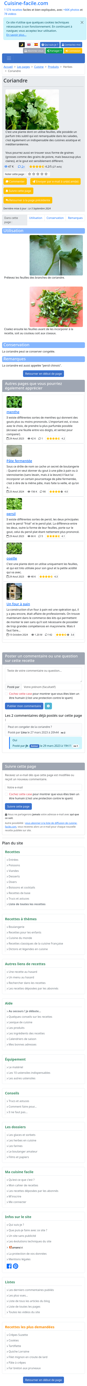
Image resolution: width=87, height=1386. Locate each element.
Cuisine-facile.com (26, 3)
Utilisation (35, 218)
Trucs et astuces (18, 898)
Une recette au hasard (22, 972)
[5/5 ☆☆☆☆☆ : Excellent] (46, 174)
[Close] (82, 22)
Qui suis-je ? (50, 44)
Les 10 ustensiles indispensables (28, 1073)
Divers (12, 882)
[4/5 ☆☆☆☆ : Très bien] (42, 174)
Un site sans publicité (21, 1236)
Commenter (15, 181)
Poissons (13, 865)
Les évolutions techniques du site (29, 1241)
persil (11, 513)
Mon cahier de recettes (22, 1185)
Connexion (73, 50)
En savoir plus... (16, 35)
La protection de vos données (27, 1254)
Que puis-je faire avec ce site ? (27, 1230)
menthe (13, 412)
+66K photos (71, 10)
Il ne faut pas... (17, 1112)
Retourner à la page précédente (28, 200)
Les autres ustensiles (21, 1078)
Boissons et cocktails (21, 887)
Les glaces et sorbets (21, 1135)
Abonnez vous (34, 50)
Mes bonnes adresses (21, 1044)
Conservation (55, 218)
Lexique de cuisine (19, 1022)
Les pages (23, 67)
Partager (53, 50)
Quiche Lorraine (18, 1351)
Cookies (13, 1340)
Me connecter (16, 1202)
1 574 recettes (13, 10)
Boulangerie (15, 927)
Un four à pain (18, 604)
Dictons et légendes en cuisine (27, 949)
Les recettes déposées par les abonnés (32, 988)
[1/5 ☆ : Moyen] (29, 174)
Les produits (15, 1028)
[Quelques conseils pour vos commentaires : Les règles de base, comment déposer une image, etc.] (48, 706)
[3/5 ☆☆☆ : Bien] (37, 174)
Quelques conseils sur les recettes (29, 1017)
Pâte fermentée (19, 460)
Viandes (13, 871)
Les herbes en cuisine (21, 1140)
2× (21, 166)
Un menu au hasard (20, 977)
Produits (53, 67)
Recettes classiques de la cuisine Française (35, 943)
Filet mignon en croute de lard (27, 1357)
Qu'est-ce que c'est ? (21, 1180)
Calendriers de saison (21, 1039)
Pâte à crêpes (16, 1362)
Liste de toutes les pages (23, 1306)
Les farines (15, 1146)
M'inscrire (14, 1196)
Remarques (75, 218)
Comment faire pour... (22, 1106)
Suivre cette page (18, 191)
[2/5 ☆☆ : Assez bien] (33, 174)
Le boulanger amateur (22, 1151)
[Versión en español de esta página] (36, 45)
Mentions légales (19, 1259)
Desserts (13, 876)
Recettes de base (18, 893)
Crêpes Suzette (17, 1335)
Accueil (8, 67)
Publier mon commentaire (24, 706)
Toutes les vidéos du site (23, 1312)
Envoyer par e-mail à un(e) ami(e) (55, 181)
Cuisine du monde (19, 938)
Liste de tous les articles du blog (28, 1301)
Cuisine (39, 67)
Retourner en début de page (43, 374)
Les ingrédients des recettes (26, 1033)
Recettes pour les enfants (24, 932)
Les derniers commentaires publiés (30, 1290)
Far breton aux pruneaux (24, 1368)
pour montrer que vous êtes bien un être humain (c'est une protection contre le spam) (44, 696)
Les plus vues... (17, 1295)
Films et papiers (18, 1157)
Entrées (12, 860)
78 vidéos (10, 14)
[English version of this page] (29, 45)
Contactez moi (71, 44)
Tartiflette (14, 1346)
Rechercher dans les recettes (26, 983)
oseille (12, 558)
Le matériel (15, 1067)
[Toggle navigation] (9, 58)
